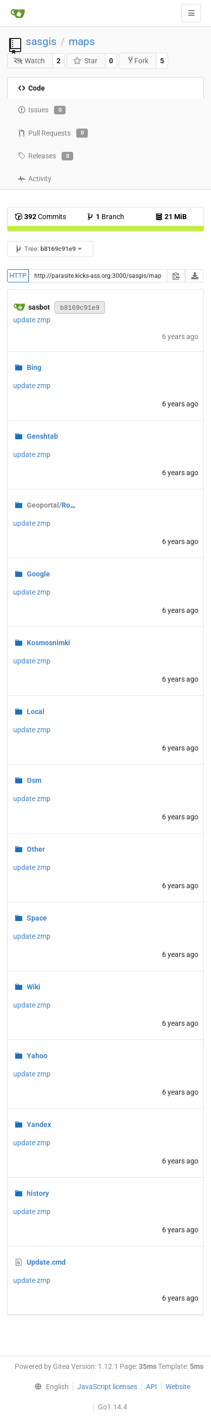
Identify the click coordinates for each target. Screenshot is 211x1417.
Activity (34, 179)
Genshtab (42, 436)
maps (82, 41)
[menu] (49, 1387)
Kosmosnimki (48, 643)
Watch (29, 61)
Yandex (39, 1124)
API (151, 1387)
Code (31, 88)
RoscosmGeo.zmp (73, 505)
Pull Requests (53, 133)
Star (85, 61)
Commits (40, 217)
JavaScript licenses (107, 1387)
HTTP (18, 275)
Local (35, 711)
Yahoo (37, 1056)
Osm (34, 780)
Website (178, 1387)
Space (37, 918)
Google (38, 574)
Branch (105, 217)
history (38, 1193)
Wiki (33, 987)
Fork (137, 60)
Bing (34, 367)
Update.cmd (46, 1262)
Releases (45, 156)
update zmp (31, 320)
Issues (42, 110)
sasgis (41, 41)
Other (36, 849)
